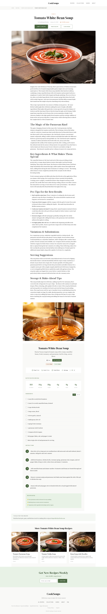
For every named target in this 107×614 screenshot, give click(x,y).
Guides (88, 3)
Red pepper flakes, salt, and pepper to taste (40, 436)
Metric (78, 394)
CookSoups (53, 3)
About (94, 3)
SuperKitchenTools (34, 606)
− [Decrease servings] (70, 370)
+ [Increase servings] (74, 370)
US (74, 394)
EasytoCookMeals (24, 606)
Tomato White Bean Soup (27, 8)
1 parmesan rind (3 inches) (35, 428)
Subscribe (63, 580)
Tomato (53, 14)
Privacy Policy (51, 607)
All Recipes (41, 602)
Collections (80, 3)
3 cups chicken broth (34, 407)
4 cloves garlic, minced (34, 415)
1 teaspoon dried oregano (35, 432)
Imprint (57, 607)
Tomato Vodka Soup (49, 554)
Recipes (72, 3)
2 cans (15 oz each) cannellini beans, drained (40, 403)
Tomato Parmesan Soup (21, 554)
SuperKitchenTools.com (58, 518)
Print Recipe (54, 26)
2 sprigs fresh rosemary (34, 424)
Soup (49, 364)
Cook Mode (67, 26)
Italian (57, 364)
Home (12, 8)
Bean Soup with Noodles (78, 554)
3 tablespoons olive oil (34, 420)
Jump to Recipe (41, 26)
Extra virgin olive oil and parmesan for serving (41, 440)
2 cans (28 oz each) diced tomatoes (37, 399)
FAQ (68, 602)
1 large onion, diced (33, 411)
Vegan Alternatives (44, 606)
